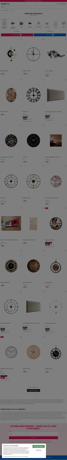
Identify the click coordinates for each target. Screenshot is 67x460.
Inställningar (38, 450)
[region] (24, 451)
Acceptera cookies (38, 446)
